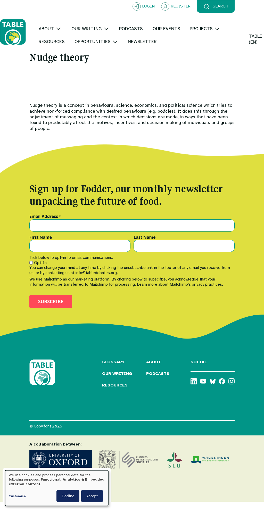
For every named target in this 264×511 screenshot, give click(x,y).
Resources (115, 394)
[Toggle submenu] (88, 19)
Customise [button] (17, 496)
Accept (92, 495)
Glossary (113, 371)
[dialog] (56, 488)
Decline (68, 495)
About (153, 371)
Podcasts (157, 382)
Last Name (144, 246)
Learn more (147, 293)
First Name (40, 246)
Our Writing (117, 382)
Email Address (45, 225)
